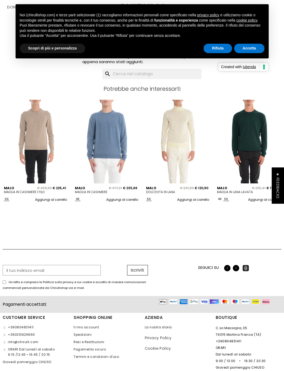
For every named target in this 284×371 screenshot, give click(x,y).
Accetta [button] (249, 48)
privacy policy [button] (208, 15)
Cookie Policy (158, 348)
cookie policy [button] (246, 20)
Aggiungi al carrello (51, 200)
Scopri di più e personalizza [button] (52, 48)
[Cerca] (151, 74)
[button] (278, 185)
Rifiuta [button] (218, 48)
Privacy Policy (158, 337)
